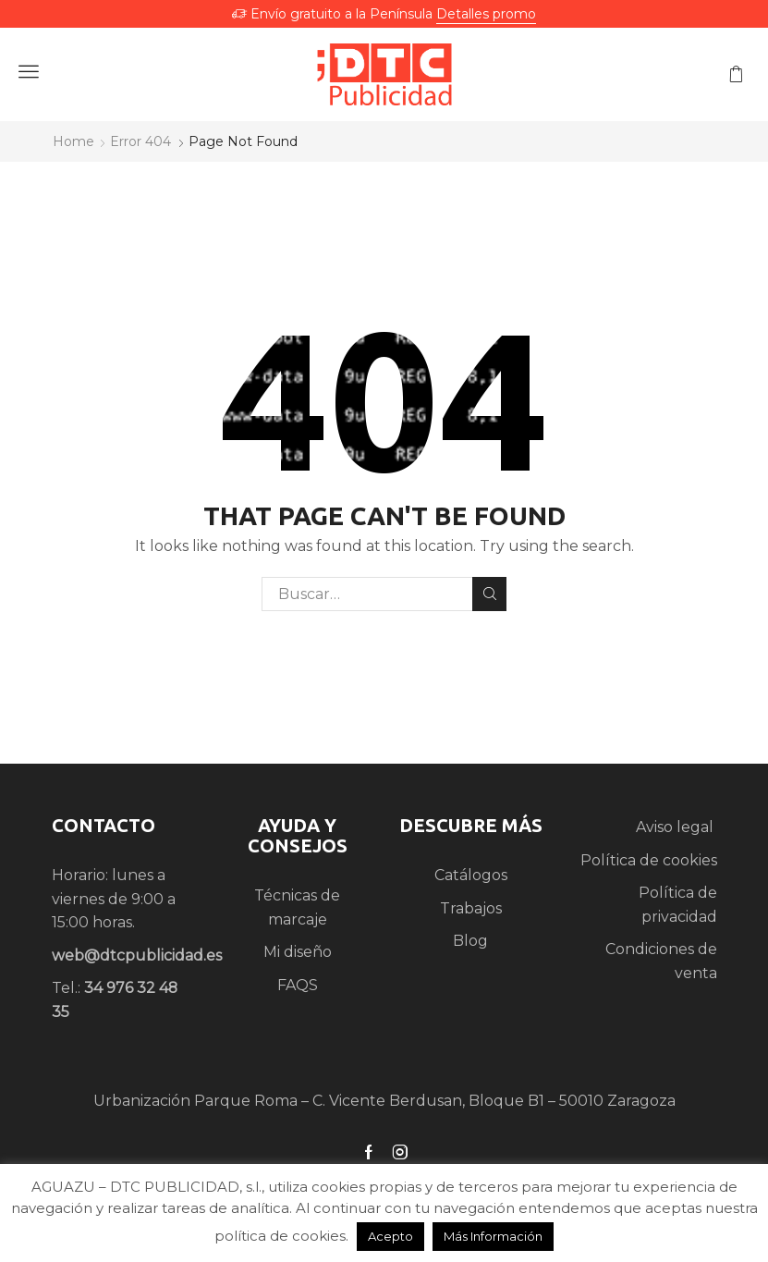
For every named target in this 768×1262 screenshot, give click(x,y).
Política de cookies (648, 860)
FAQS (297, 985)
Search (489, 593)
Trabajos (471, 908)
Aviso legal (676, 827)
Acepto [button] (390, 1236)
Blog (470, 941)
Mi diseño (297, 952)
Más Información (493, 1236)
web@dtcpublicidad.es (137, 955)
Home (73, 141)
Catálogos (470, 875)
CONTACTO (103, 825)
